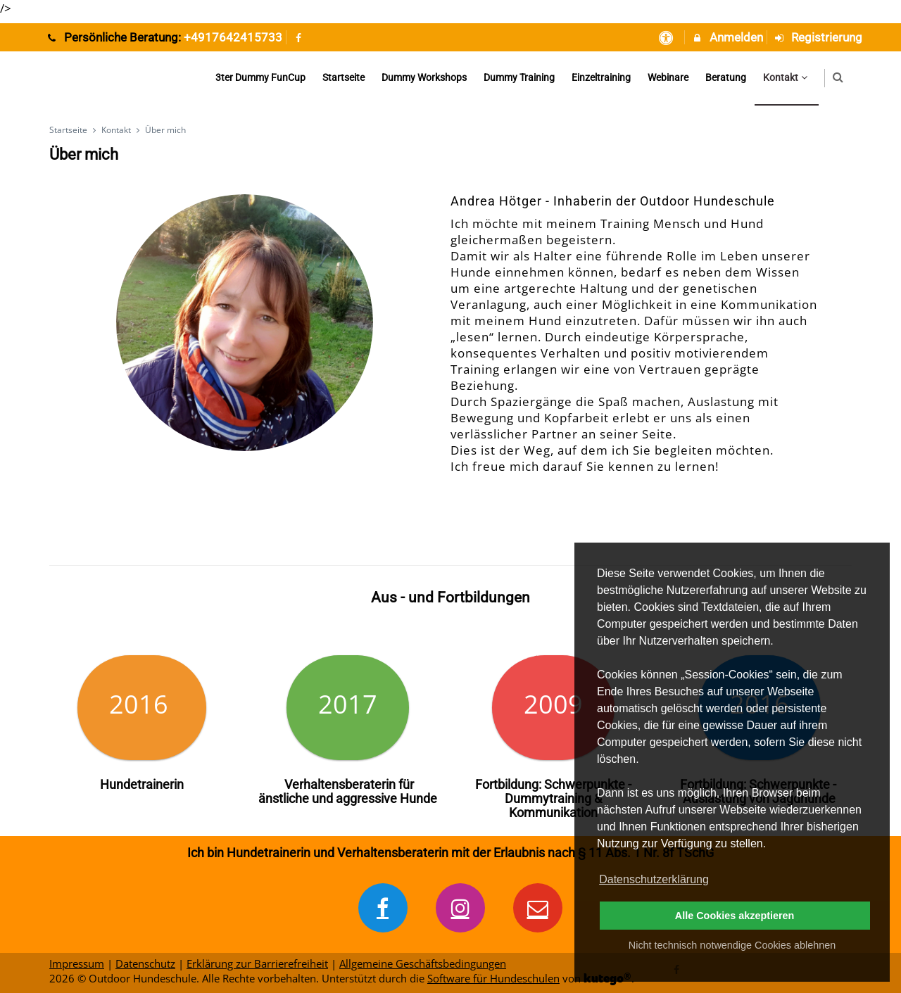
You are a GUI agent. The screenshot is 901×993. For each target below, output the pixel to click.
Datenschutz (145, 963)
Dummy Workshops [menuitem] (424, 77)
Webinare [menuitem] (668, 77)
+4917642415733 (233, 37)
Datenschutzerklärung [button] (654, 879)
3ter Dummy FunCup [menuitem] (260, 77)
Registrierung (818, 37)
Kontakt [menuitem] (787, 77)
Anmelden (727, 37)
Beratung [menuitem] (725, 77)
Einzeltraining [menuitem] (601, 77)
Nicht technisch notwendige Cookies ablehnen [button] (732, 945)
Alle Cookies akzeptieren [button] (735, 915)
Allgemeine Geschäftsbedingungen (422, 963)
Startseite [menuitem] (343, 77)
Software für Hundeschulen (493, 978)
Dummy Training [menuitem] (519, 77)
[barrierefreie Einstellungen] (667, 37)
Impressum (76, 963)
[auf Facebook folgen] (300, 37)
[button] (838, 77)
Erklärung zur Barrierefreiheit (257, 963)
